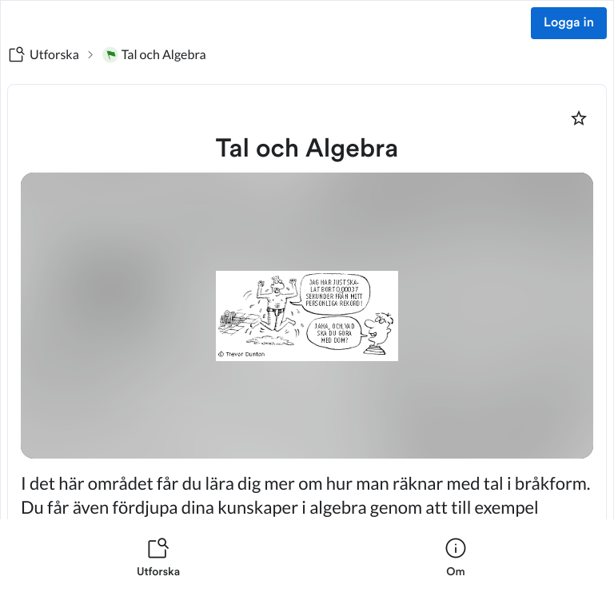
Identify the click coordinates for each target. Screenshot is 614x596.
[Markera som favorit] (578, 118)
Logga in (569, 23)
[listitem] (158, 557)
